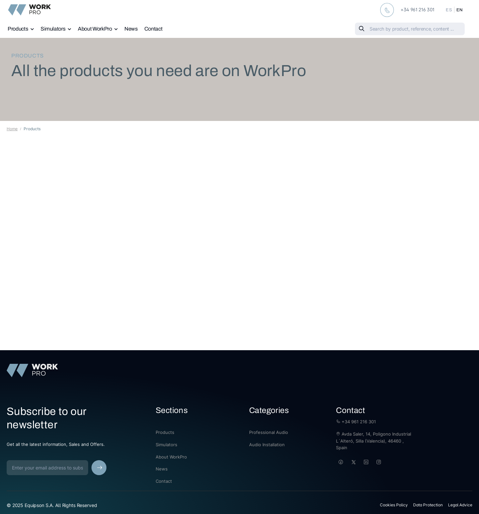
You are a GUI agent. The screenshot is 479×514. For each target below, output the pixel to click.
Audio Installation (267, 444)
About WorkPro (95, 29)
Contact (153, 29)
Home (12, 128)
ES (449, 10)
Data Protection (428, 504)
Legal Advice (460, 504)
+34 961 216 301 (356, 421)
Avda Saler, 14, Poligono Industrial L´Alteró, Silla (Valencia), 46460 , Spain (373, 441)
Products (18, 29)
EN (459, 10)
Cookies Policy (394, 504)
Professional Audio (268, 432)
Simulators (53, 29)
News (131, 29)
